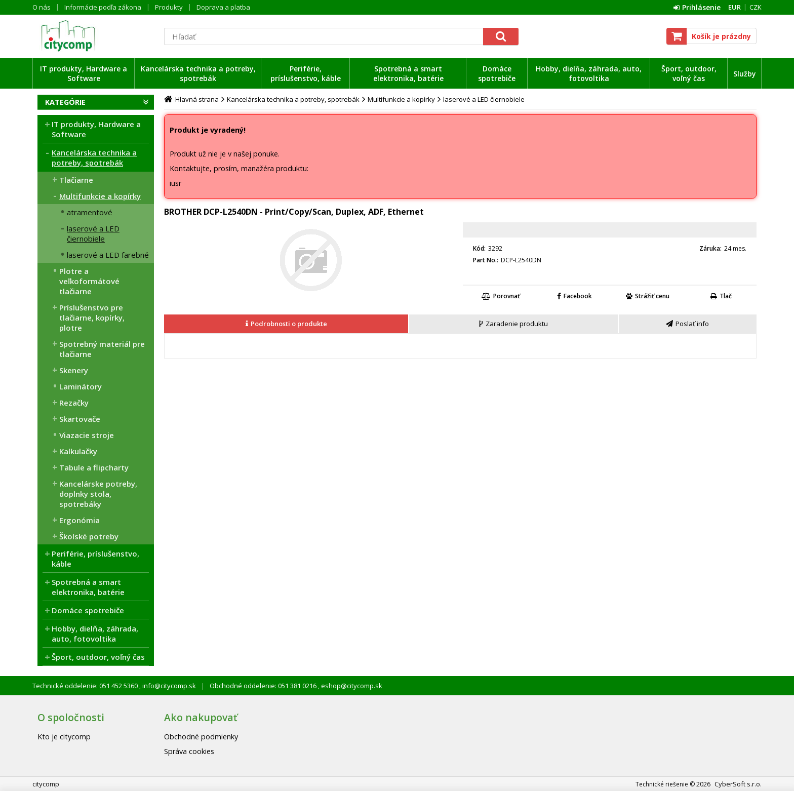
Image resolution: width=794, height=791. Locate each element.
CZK (755, 7)
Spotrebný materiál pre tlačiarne (102, 349)
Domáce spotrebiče (496, 73)
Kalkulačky (78, 451)
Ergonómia (79, 520)
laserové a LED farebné (108, 255)
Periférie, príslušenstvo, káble (305, 73)
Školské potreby (88, 536)
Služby (744, 73)
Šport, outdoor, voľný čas (689, 73)
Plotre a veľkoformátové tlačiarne (89, 281)
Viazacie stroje (86, 435)
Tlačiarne (76, 180)
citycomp (95, 36)
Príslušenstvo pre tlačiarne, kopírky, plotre (92, 317)
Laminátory (80, 386)
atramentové (89, 212)
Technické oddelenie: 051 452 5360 (85, 685)
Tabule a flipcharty (94, 467)
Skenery (73, 370)
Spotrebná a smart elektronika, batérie (408, 73)
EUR (734, 7)
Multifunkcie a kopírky (100, 196)
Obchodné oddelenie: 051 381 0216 (264, 685)
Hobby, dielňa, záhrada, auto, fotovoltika (589, 73)
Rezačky (74, 403)
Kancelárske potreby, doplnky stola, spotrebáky (98, 494)
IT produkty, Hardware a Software (83, 73)
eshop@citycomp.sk (351, 685)
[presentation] (286, 323)
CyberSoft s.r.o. (738, 783)
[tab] (286, 324)
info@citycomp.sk (168, 685)
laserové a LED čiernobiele (93, 233)
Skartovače (79, 419)
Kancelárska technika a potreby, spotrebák (198, 73)
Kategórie (65, 102)
